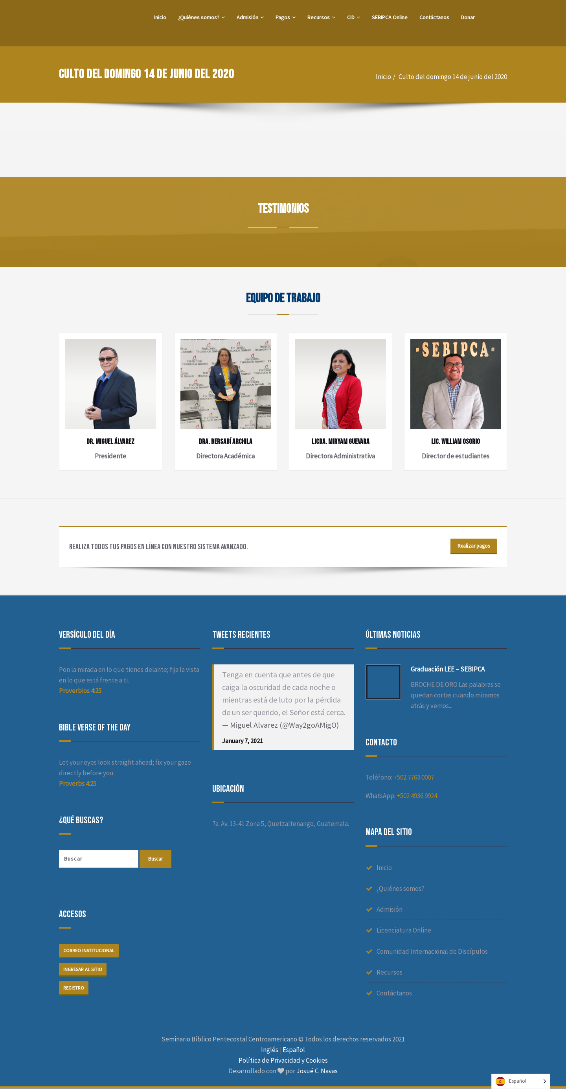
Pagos (286, 17)
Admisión (250, 17)
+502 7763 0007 (413, 778)
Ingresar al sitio (83, 970)
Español (294, 1051)
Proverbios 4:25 (80, 691)
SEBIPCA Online (390, 17)
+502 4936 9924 (417, 796)
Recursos (321, 17)
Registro (74, 988)
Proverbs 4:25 (77, 784)
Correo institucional (89, 951)
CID (353, 17)
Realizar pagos (472, 546)
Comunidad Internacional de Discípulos (432, 951)
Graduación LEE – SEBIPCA (448, 670)
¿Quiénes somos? (201, 17)
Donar (468, 17)
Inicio (160, 17)
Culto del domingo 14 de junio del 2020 (453, 76)
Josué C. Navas (317, 1072)
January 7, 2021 (242, 741)
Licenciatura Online (404, 931)
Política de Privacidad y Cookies (283, 1062)
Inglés (269, 1051)
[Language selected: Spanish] (520, 1081)
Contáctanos (434, 17)
